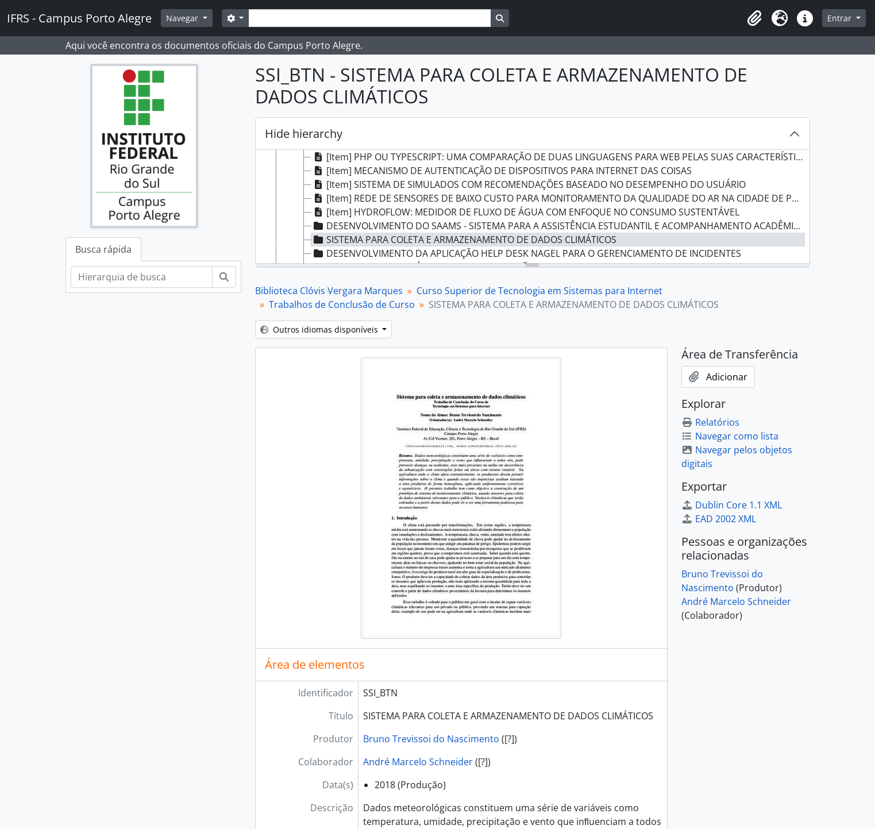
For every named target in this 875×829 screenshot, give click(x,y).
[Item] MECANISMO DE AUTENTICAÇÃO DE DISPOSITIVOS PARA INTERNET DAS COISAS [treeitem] (501, 171)
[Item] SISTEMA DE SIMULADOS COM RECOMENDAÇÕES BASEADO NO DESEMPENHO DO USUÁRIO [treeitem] (528, 184)
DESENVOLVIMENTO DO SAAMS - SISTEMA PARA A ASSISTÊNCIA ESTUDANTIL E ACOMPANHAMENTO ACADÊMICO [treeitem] (558, 226)
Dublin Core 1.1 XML (731, 505)
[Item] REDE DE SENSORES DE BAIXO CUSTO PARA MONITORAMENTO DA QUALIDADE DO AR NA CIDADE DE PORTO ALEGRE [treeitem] (558, 198)
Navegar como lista (729, 436)
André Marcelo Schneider (418, 761)
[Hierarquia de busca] (142, 277)
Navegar (183, 18)
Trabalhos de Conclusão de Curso (342, 304)
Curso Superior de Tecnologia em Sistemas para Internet (539, 290)
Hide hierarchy (303, 133)
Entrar (840, 18)
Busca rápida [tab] (103, 249)
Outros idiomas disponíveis (320, 329)
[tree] (533, 207)
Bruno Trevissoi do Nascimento (431, 738)
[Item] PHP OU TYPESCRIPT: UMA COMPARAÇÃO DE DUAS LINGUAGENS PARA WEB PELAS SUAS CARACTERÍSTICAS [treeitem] (558, 157)
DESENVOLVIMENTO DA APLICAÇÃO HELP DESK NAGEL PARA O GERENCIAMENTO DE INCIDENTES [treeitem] (526, 253)
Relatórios (710, 422)
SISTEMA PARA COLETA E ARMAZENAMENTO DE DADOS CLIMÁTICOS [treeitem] (463, 239)
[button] (754, 18)
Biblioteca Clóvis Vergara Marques (329, 290)
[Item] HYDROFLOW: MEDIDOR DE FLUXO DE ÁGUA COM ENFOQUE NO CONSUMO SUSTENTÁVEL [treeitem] (525, 212)
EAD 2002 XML (718, 518)
